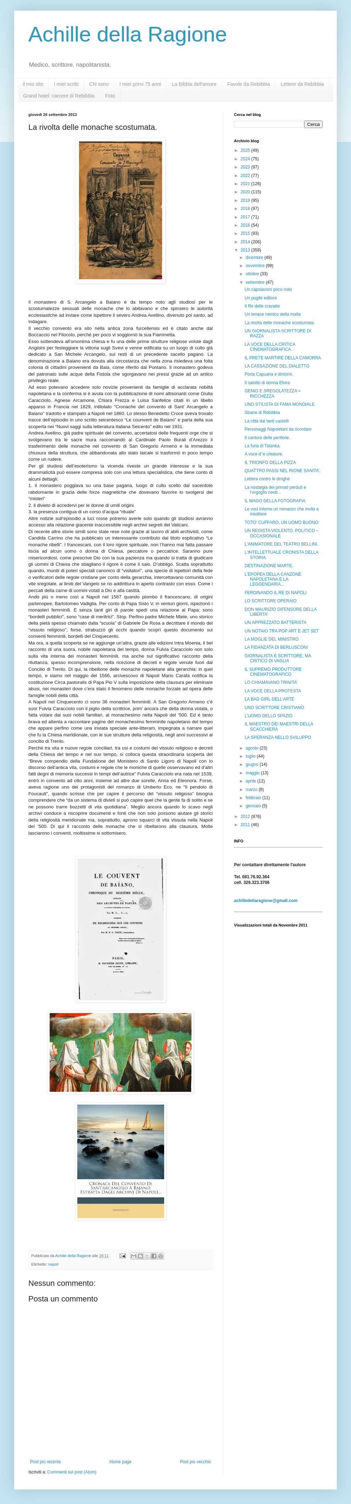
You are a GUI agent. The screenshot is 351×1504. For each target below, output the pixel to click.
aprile (251, 781)
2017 (246, 217)
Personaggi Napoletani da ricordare (278, 429)
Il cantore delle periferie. (267, 437)
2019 (246, 200)
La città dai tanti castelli (267, 421)
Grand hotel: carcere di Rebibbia (59, 96)
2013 (246, 250)
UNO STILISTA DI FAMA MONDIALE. (280, 404)
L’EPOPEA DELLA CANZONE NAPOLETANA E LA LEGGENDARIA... (273, 579)
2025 (246, 150)
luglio (251, 756)
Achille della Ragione (127, 34)
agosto (253, 748)
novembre (256, 265)
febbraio (254, 797)
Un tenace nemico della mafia (273, 314)
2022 (246, 175)
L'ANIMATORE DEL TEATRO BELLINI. (281, 544)
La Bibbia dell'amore (194, 84)
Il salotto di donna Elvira (267, 382)
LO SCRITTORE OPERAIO (270, 600)
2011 (246, 824)
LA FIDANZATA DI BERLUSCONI (276, 647)
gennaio (254, 805)
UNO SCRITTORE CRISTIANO (274, 707)
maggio (253, 772)
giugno (253, 764)
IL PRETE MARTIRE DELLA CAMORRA (283, 357)
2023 (246, 167)
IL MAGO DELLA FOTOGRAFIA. (276, 500)
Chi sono (99, 84)
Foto (110, 96)
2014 (246, 241)
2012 (246, 816)
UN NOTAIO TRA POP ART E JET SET (282, 631)
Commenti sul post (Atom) (71, 1472)
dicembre (255, 257)
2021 (246, 183)
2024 (246, 158)
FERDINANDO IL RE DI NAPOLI (276, 592)
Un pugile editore (261, 297)
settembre (256, 282)
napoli (53, 1264)
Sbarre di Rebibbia (262, 412)
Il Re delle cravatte (262, 306)
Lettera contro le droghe (267, 478)
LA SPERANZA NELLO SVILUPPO (278, 737)
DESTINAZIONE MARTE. (269, 565)
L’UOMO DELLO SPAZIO (268, 715)
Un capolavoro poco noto (268, 289)
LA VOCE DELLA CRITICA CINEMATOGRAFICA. (270, 347)
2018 (246, 208)
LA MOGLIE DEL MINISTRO (272, 639)
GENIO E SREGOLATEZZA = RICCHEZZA (273, 393)
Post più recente (45, 1461)
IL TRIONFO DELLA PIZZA (270, 462)
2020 (246, 191)
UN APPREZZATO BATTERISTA (275, 622)
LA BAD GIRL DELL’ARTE (269, 699)
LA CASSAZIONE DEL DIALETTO (277, 366)
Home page (121, 1461)
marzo (252, 789)
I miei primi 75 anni (140, 84)
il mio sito (33, 84)
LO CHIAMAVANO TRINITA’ (271, 682)
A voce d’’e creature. (264, 454)
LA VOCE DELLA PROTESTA (273, 691)
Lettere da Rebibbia (302, 84)
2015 (246, 233)
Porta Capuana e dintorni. (269, 374)
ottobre (253, 273)
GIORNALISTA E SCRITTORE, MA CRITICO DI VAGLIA (278, 658)
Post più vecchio (195, 1461)
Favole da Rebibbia (248, 84)
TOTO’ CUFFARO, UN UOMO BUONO (281, 522)
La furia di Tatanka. (262, 445)
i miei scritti (66, 84)
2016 (246, 225)
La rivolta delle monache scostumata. (280, 322)
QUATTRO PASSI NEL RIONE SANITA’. (283, 470)
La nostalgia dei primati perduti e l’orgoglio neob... (275, 490)
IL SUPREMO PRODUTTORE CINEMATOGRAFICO (273, 672)
